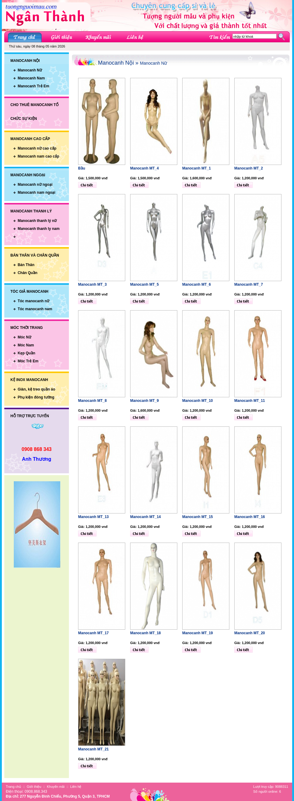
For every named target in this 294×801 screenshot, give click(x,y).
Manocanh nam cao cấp (38, 156)
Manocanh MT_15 (197, 517)
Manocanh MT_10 (197, 401)
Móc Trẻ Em (28, 361)
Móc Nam (26, 345)
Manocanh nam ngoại (36, 192)
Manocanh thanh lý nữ (37, 221)
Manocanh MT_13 (93, 517)
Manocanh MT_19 (197, 633)
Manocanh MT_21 (93, 749)
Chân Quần (27, 273)
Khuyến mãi (56, 786)
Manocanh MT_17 (93, 633)
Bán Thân (26, 265)
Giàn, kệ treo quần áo (36, 389)
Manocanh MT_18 (145, 633)
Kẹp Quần (26, 353)
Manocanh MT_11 (249, 401)
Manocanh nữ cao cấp (37, 148)
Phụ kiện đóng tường (36, 397)
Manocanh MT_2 (248, 168)
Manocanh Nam (31, 78)
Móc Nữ (24, 337)
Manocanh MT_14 (145, 517)
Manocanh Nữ (30, 70)
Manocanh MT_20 (249, 633)
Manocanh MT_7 (248, 284)
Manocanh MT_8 (92, 401)
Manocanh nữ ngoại (35, 184)
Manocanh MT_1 (196, 168)
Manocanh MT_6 (196, 284)
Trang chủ (13, 786)
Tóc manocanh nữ (33, 301)
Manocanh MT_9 (144, 401)
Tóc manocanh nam (35, 309)
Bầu (81, 168)
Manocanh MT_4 (144, 168)
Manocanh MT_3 (92, 284)
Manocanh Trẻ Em (33, 86)
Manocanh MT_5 (144, 284)
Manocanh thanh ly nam (39, 229)
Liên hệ (75, 786)
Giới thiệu (34, 786)
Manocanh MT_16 (249, 517)
